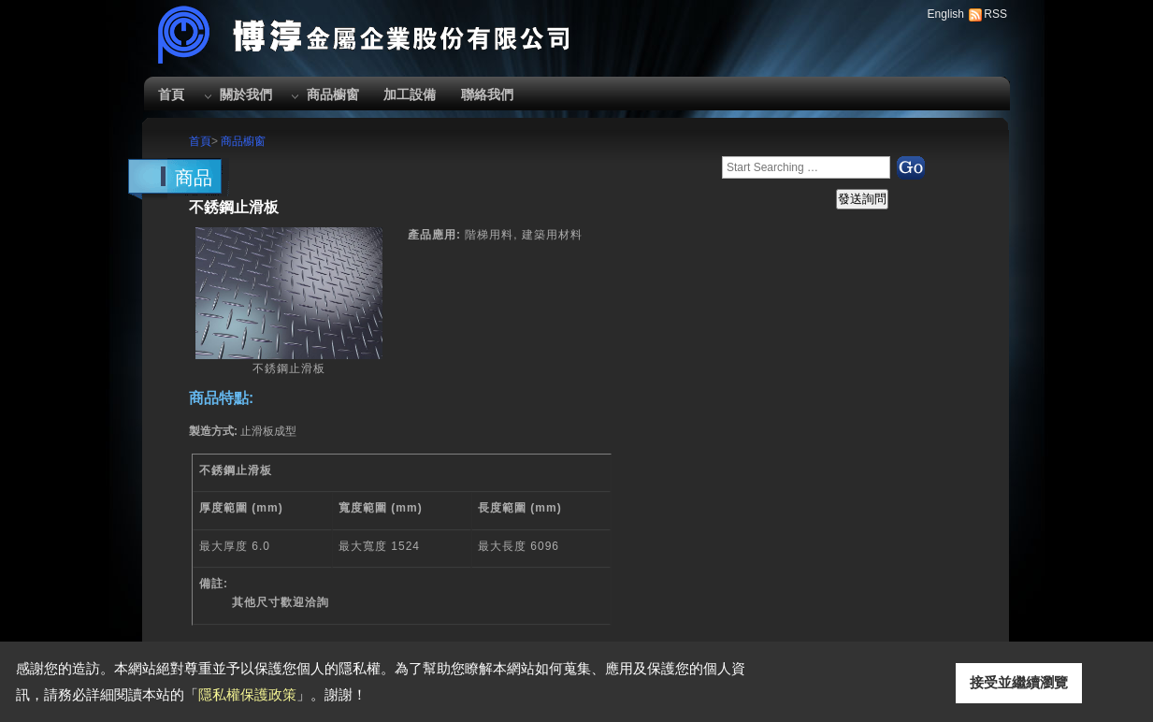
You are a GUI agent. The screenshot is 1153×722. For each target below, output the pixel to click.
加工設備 (409, 94)
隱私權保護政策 (247, 694)
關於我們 (246, 94)
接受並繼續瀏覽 (1019, 682)
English (946, 14)
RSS (995, 14)
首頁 (171, 94)
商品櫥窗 (333, 94)
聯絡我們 (487, 94)
